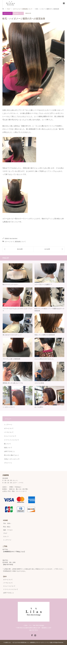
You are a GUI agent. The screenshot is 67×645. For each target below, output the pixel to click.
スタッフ (6, 536)
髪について (7, 444)
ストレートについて (10, 436)
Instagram (35, 635)
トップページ (8, 424)
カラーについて (7, 13)
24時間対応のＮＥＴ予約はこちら (14, 551)
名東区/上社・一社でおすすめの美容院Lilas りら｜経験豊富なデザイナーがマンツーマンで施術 (29, 642)
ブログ (8, 9)
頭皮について (8, 447)
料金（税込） (7, 527)
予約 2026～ (7, 523)
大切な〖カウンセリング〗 (12, 459)
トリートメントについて (11, 440)
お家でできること (9, 451)
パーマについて (8, 432)
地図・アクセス (8, 530)
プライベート (8, 463)
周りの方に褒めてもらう (11, 455)
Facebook (32, 635)
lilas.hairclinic (14, 238)
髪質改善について (18, 13)
